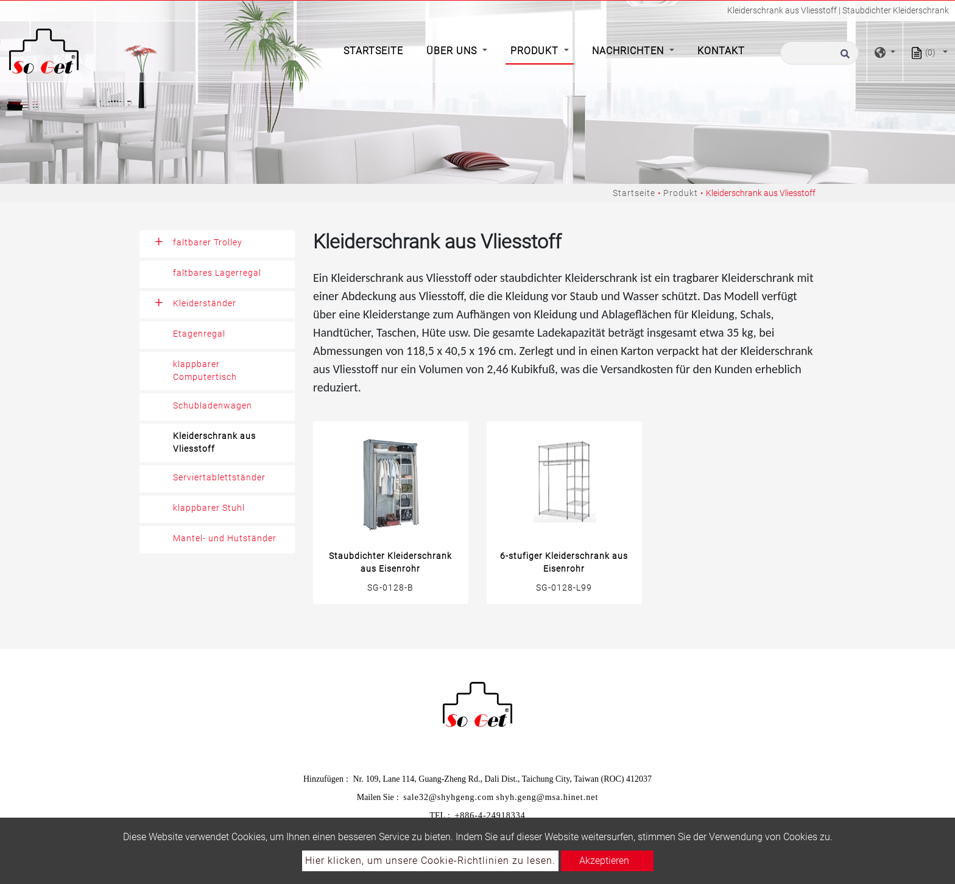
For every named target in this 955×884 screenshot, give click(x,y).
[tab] (217, 244)
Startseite (376, 50)
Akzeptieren (604, 860)
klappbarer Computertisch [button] (205, 370)
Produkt (680, 193)
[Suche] (819, 53)
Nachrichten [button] (629, 51)
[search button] (843, 57)
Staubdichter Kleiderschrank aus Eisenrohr (390, 562)
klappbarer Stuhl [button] (209, 508)
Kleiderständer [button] (204, 303)
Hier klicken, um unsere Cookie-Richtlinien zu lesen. (430, 860)
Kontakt (721, 51)
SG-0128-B (390, 587)
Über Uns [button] (453, 51)
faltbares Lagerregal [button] (217, 273)
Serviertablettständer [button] (219, 477)
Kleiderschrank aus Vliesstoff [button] (214, 442)
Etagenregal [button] (199, 334)
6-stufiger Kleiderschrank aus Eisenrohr (564, 562)
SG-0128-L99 (564, 587)
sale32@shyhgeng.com (448, 797)
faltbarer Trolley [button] (207, 242)
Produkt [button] (536, 51)
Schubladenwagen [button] (212, 405)
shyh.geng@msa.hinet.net (547, 797)
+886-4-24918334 (489, 815)
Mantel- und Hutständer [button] (225, 538)
